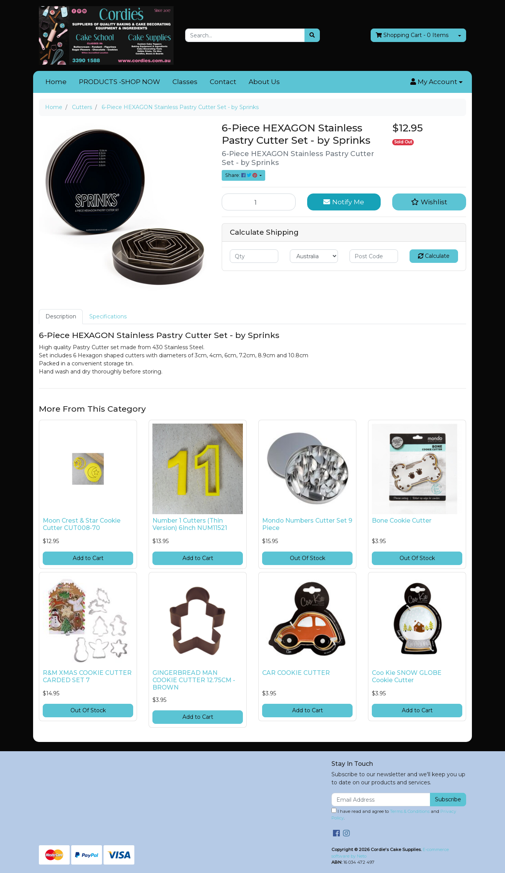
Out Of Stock (307, 558)
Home (56, 82)
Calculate (434, 255)
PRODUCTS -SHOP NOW (119, 82)
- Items (412, 35)
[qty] (254, 256)
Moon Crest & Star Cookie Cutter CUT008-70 (81, 524)
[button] (436, 82)
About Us (264, 82)
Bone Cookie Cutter (401, 520)
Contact (223, 82)
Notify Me (343, 202)
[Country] (314, 256)
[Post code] (373, 256)
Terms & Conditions (410, 811)
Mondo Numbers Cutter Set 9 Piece (307, 524)
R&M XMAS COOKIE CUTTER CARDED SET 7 (87, 676)
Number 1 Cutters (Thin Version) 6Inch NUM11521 (189, 524)
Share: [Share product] (241, 175)
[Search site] (312, 35)
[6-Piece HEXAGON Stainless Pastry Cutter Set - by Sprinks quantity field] (259, 201)
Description (60, 316)
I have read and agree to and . (393, 814)
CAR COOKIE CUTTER (296, 672)
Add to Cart (88, 558)
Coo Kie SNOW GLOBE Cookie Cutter (406, 676)
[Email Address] (380, 799)
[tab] (61, 316)
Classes (184, 82)
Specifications (108, 316)
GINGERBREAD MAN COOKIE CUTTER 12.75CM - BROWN (193, 680)
